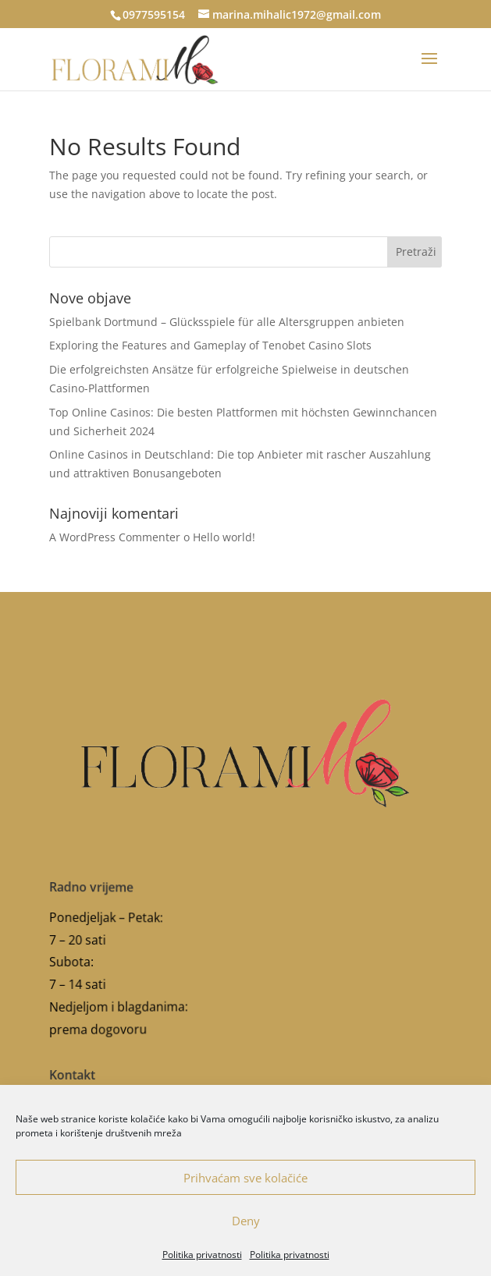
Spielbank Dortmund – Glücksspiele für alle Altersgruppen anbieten (226, 321)
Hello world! (224, 537)
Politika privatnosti (202, 1254)
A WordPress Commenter (114, 537)
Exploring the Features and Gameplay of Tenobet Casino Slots (210, 345)
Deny (246, 1220)
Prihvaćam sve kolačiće (245, 1178)
